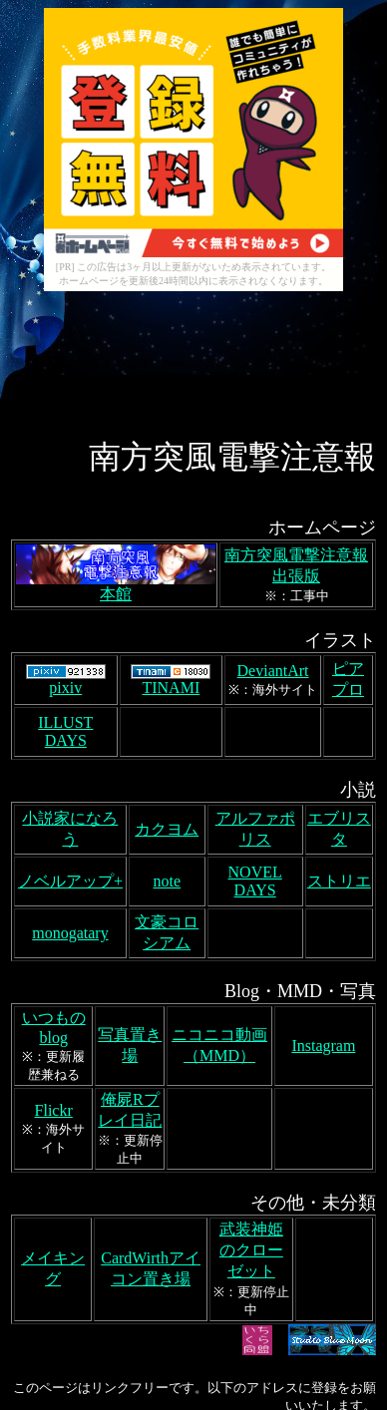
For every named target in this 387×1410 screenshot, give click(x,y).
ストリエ (339, 739)
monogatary (70, 791)
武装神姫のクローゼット (251, 1108)
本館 (115, 445)
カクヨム (166, 687)
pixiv (66, 539)
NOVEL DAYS (255, 739)
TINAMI (170, 539)
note (167, 739)
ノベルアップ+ (70, 739)
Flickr (54, 968)
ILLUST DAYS (65, 589)
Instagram (323, 903)
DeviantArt (273, 529)
